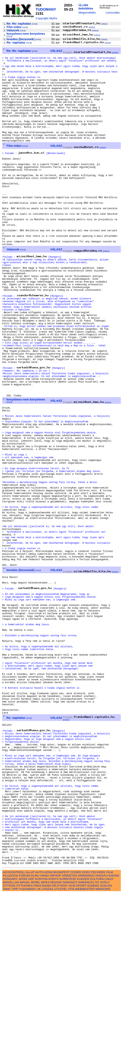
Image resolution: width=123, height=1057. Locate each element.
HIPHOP (55, 1039)
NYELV (105, 1046)
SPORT (81, 1049)
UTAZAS (47, 1052)
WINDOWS (102, 1052)
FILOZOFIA (10, 1039)
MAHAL (25, 1046)
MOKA (45, 1046)
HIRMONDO (86, 1039)
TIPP (14, 1052)
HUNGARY (10, 1042)
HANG (44, 1039)
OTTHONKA (24, 1049)
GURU (35, 1039)
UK (39, 1052)
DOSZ (86, 1035)
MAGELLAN (11, 1046)
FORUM (24, 1039)
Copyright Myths (46, 18)
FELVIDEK (98, 1035)
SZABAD (93, 1049)
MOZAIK (56, 1046)
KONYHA (41, 1042)
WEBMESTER (84, 1052)
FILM (109, 1035)
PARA (37, 1049)
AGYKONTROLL (14, 1035)
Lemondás (113, 12)
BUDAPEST (62, 1035)
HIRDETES (69, 1039)
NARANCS (70, 1046)
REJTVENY (60, 1049)
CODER (75, 1035)
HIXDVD (101, 1039)
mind (34, 24)
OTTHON (9, 1049)
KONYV (53, 1042)
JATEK (23, 1042)
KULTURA (97, 1042)
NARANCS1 (86, 1046)
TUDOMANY (46, 9)
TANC (7, 1052)
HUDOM (113, 1039)
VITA (71, 1052)
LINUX (109, 1042)
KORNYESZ (68, 1042)
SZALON (106, 1049)
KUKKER (83, 1042)
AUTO (39, 1035)
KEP (31, 1042)
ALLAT (30, 1035)
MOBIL (35, 1046)
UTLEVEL (60, 1052)
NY (97, 1046)
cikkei (104, 24)
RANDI (46, 1049)
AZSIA (48, 1035)
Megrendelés (87, 12)
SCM (72, 1049)
